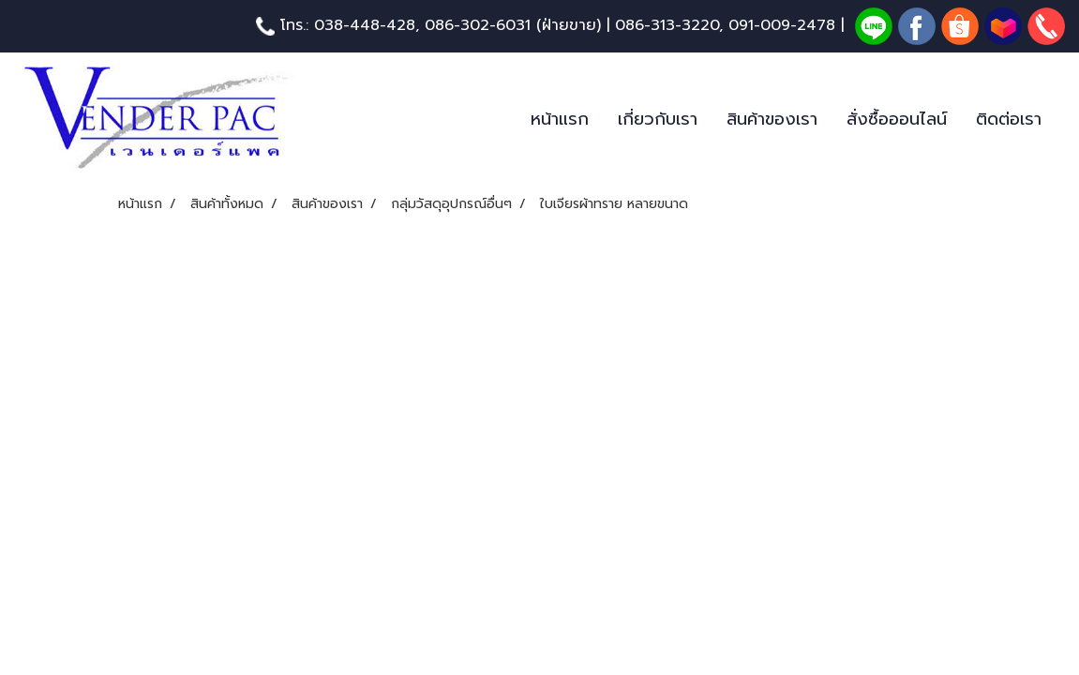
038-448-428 (364, 25)
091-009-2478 (781, 25)
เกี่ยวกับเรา (657, 119)
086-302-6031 (478, 25)
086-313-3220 (667, 25)
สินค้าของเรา (772, 119)
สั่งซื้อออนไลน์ (897, 119)
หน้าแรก (560, 119)
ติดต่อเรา (1009, 119)
